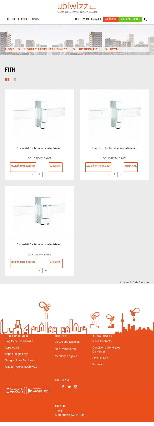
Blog (76, 19)
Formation (98, 364)
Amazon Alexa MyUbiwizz (21, 366)
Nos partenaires (65, 348)
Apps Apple (12, 347)
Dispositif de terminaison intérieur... (39, 148)
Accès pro (111, 19)
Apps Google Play (16, 353)
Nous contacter (102, 341)
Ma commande (92, 19)
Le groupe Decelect (67, 341)
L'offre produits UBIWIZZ (26, 19)
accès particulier (130, 19)
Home (9, 49)
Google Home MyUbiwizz (21, 360)
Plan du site (100, 357)
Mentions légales (66, 355)
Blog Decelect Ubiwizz (19, 341)
